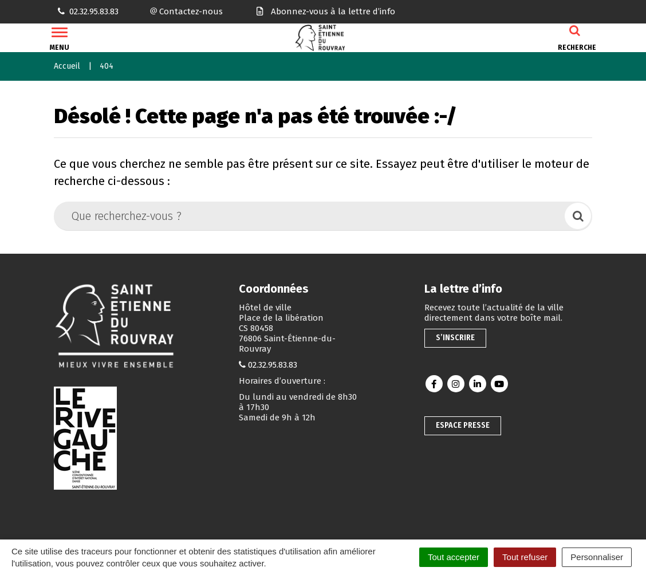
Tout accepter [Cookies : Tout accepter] (453, 557)
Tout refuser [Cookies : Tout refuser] (524, 557)
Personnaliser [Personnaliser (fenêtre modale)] (596, 557)
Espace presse (463, 425)
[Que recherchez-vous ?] (310, 216)
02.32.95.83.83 (272, 365)
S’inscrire (455, 337)
